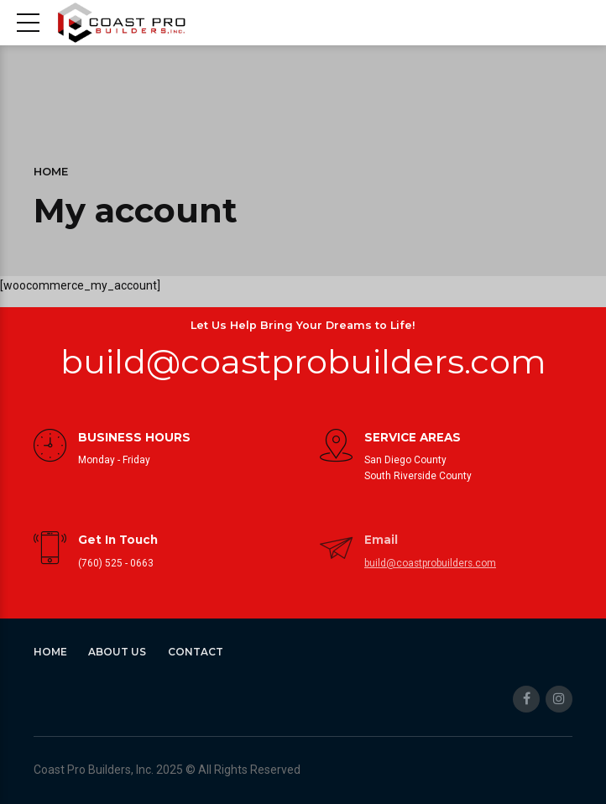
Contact (195, 651)
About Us (117, 651)
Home (51, 171)
